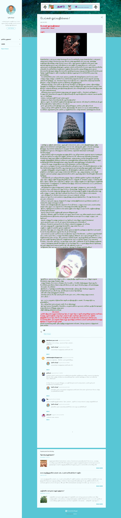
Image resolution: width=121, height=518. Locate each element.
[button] (102, 17)
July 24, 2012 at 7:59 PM (64, 362)
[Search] (105, 4)
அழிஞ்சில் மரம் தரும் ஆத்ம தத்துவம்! (52, 491)
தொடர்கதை (47, 334)
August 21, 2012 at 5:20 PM (58, 414)
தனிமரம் (48, 373)
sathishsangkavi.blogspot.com (54, 357)
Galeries (75, 513)
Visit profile (11, 28)
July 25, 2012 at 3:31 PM (64, 387)
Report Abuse (4, 49)
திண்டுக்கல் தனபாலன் (52, 340)
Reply (47, 354)
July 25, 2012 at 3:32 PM (64, 404)
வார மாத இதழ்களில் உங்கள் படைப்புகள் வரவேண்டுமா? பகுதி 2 (60, 473)
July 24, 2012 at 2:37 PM (68, 357)
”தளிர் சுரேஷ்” (54, 347)
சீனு (47, 399)
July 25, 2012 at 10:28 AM (54, 399)
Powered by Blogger (71, 511)
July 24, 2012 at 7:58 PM (64, 347)
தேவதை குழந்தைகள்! (47, 455)
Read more (99, 468)
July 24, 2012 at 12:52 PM (64, 340)
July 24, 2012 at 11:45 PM (57, 373)
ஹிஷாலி (48, 414)
